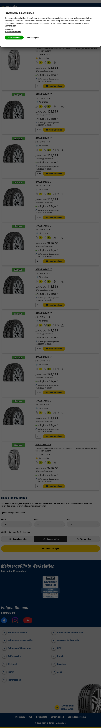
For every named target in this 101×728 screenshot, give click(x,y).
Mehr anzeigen (11, 26)
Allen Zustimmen (14, 37)
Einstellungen (33, 37)
